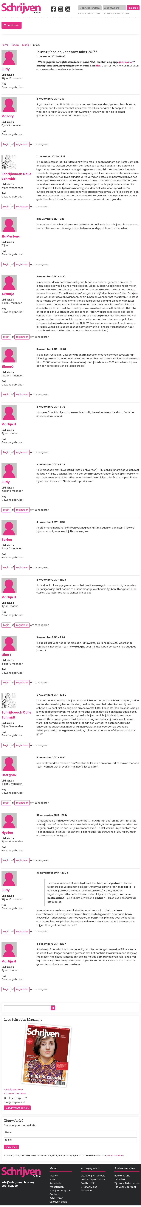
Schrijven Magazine (61, 1190)
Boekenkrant (122, 1175)
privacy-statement (115, 1155)
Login (6, 144)
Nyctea (7, 832)
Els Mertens (11, 236)
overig (25, 45)
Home (5, 45)
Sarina (7, 539)
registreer (22, 144)
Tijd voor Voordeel (125, 1187)
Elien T (7, 655)
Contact (54, 1194)
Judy (6, 69)
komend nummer (15, 1093)
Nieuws (54, 1175)
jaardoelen (126, 62)
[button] (12, 25)
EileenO (8, 366)
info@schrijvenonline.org (18, 1182)
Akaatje (8, 294)
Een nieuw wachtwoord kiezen (116, 13)
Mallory (8, 116)
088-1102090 (10, 1186)
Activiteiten (56, 1183)
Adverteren (56, 1198)
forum (15, 45)
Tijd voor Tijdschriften (126, 1183)
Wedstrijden (57, 1187)
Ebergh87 (9, 775)
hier (97, 65)
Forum (53, 1179)
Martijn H (9, 424)
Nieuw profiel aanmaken (89, 13)
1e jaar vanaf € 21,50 (17, 1108)
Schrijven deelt (58, 1202)
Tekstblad (120, 1179)
